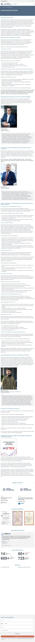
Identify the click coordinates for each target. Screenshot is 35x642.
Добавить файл (17, 633)
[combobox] (2, 623)
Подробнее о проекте (4, 500)
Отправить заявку (17, 636)
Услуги (4, 7)
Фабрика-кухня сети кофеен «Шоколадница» (6, 498)
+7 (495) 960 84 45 (4, 1)
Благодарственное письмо (6, 544)
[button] (1, 482)
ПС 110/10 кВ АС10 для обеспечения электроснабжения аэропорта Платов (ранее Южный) (25, 498)
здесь (33, 431)
